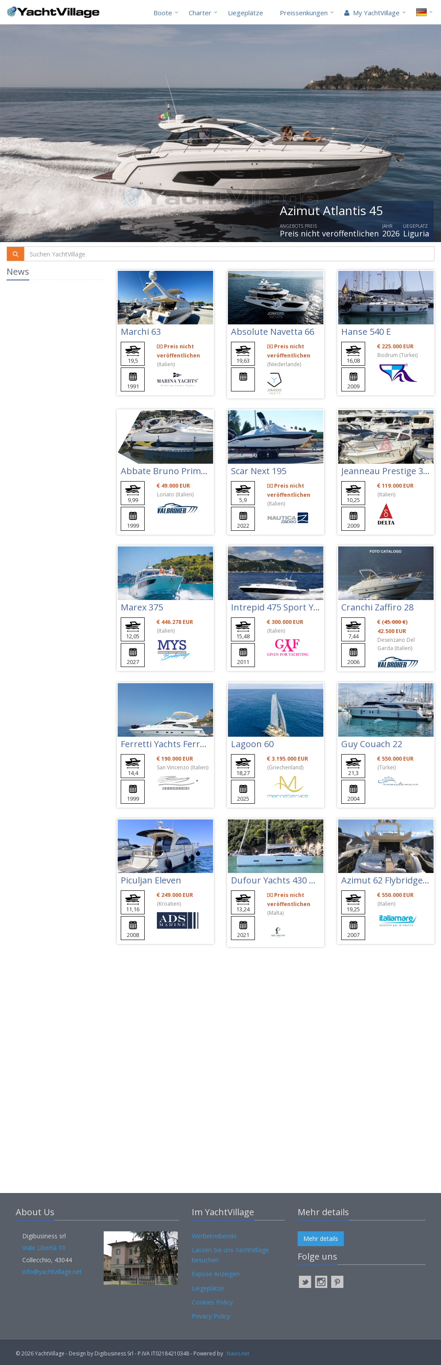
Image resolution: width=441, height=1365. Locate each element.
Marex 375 (142, 607)
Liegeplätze (245, 12)
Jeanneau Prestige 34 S (388, 471)
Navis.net (238, 1353)
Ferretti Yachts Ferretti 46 (173, 744)
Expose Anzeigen (216, 1274)
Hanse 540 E (366, 331)
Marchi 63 (141, 331)
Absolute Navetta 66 (272, 331)
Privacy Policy (211, 1316)
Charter (200, 12)
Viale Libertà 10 (43, 1248)
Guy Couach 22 (371, 744)
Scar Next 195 (258, 471)
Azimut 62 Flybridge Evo (390, 880)
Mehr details (320, 1238)
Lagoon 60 (252, 744)
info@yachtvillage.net (52, 1271)
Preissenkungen (304, 12)
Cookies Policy (212, 1302)
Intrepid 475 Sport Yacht (281, 607)
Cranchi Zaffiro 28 (377, 607)
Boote (162, 12)
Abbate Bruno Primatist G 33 (180, 471)
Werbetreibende (214, 1236)
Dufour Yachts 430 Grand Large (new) (308, 880)
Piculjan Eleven (151, 880)
